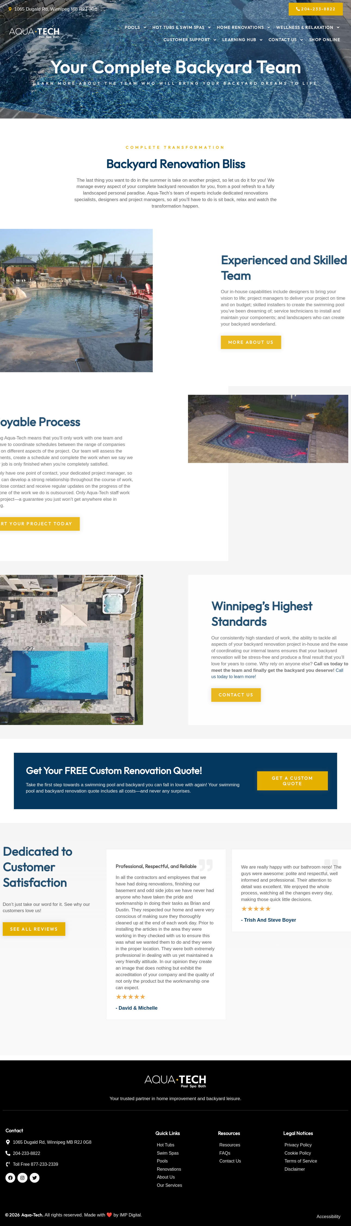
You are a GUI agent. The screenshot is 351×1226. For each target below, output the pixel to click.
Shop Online (324, 41)
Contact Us (286, 41)
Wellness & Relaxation (308, 29)
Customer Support (190, 41)
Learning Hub (242, 41)
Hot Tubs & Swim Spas (181, 29)
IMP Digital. (131, 1215)
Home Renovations (244, 29)
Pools (136, 29)
